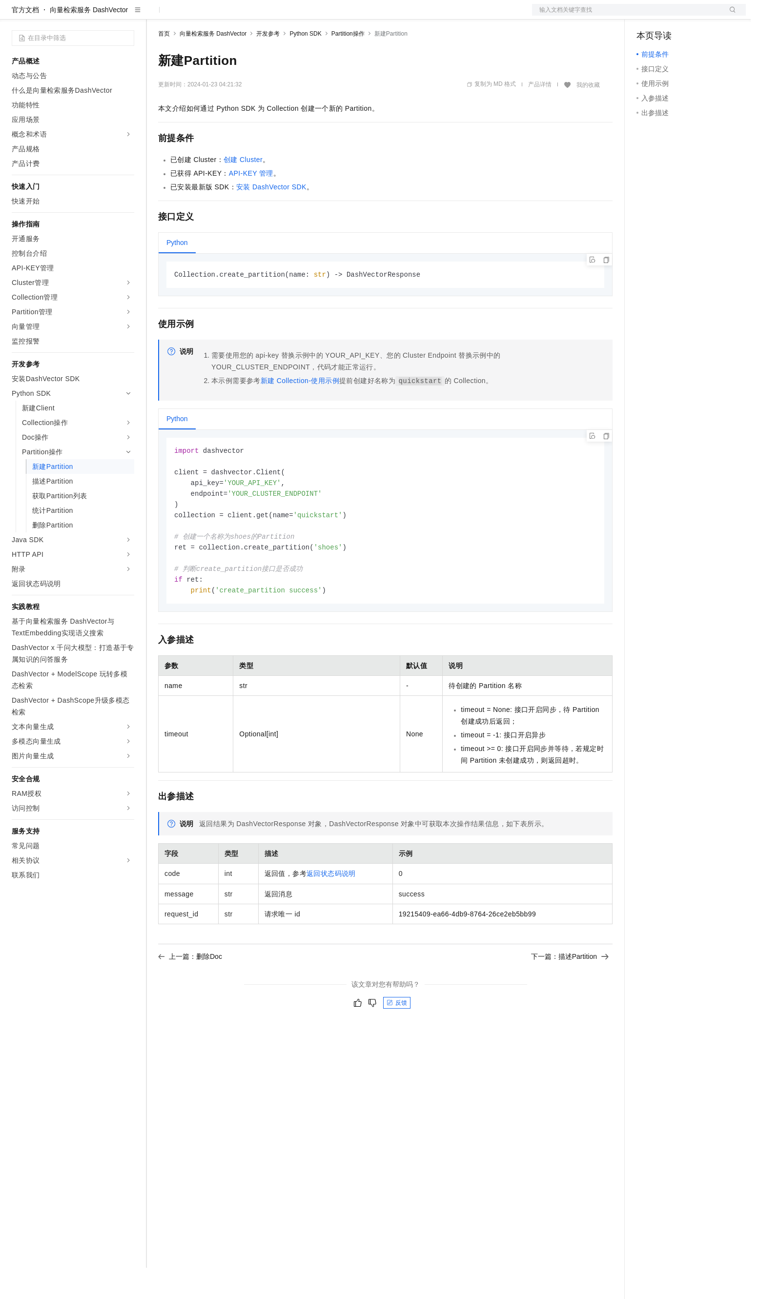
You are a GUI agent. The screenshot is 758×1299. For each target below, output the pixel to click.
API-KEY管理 (251, 204)
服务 (288, 16)
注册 (694, 15)
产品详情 (540, 115)
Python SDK (305, 64)
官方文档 (25, 41)
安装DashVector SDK (271, 218)
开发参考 (268, 64)
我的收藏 (588, 116)
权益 (187, 16)
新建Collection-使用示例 (300, 412)
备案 (647, 15)
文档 (627, 15)
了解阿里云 (322, 16)
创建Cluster (243, 191)
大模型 (100, 16)
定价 (211, 16)
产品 (127, 16)
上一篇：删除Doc (190, 995)
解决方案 (157, 16)
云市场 (237, 16)
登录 (730, 15)
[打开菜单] (15, 15)
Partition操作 (348, 64)
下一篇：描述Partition (570, 995)
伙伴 (264, 16)
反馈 (397, 1041)
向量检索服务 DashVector (89, 41)
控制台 (670, 15)
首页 (164, 64)
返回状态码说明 (331, 912)
